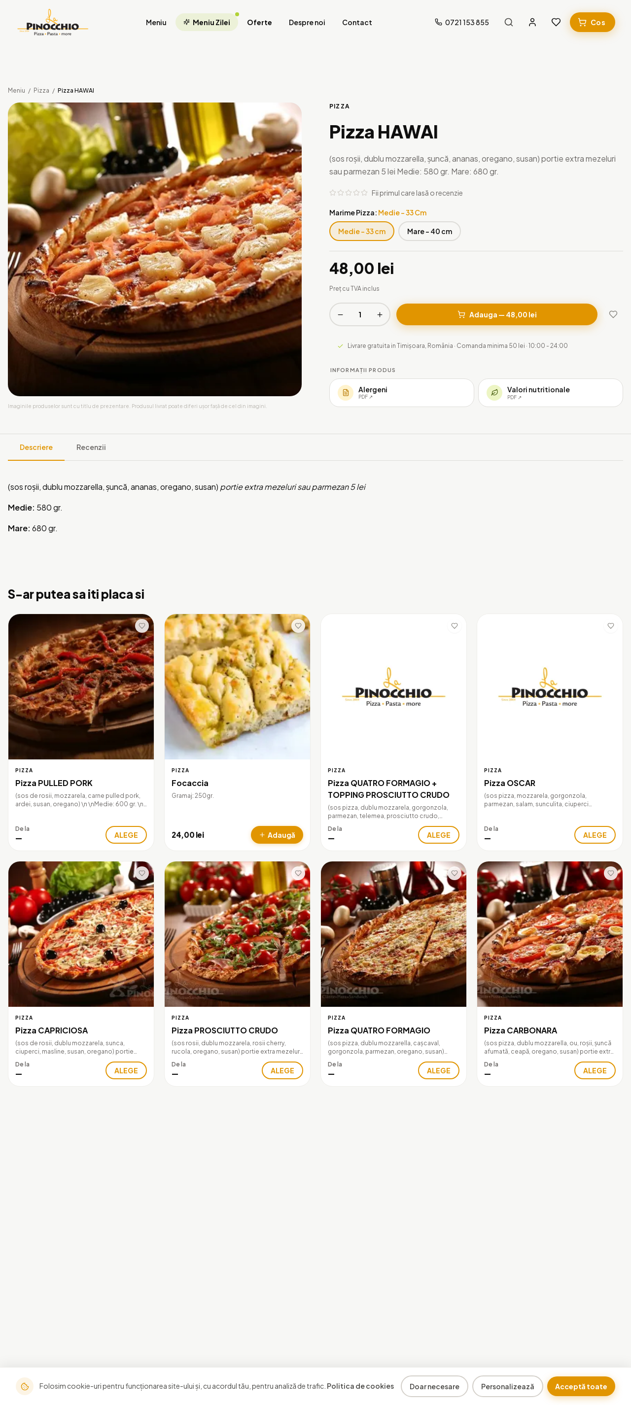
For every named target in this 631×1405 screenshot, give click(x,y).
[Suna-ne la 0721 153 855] (462, 22)
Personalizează (507, 1386)
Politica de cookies (360, 1385)
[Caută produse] (509, 22)
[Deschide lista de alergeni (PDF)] (401, 392)
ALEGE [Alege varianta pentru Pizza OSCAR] (595, 834)
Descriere (36, 447)
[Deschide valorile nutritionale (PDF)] (550, 392)
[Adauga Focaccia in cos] (277, 835)
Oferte (259, 22)
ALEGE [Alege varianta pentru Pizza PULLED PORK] (126, 834)
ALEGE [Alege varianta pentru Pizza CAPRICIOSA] (126, 1070)
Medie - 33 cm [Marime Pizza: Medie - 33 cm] (362, 231)
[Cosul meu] (592, 22)
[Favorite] (556, 22)
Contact (357, 22)
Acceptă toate (581, 1386)
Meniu (156, 22)
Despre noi (307, 22)
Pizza (41, 90)
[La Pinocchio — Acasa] (53, 22)
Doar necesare (434, 1386)
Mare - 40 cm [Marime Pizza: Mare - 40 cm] (429, 231)
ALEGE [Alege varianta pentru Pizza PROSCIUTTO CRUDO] (282, 1070)
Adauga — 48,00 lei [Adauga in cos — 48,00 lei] (497, 314)
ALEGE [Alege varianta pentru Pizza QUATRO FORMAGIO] (439, 1070)
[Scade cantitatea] (340, 314)
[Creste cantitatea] (379, 314)
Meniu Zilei (210, 20)
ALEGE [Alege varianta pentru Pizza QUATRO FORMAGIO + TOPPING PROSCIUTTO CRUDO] (439, 834)
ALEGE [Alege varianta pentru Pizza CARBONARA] (595, 1070)
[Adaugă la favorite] (613, 314)
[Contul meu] (532, 22)
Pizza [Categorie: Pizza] (24, 770)
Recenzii (91, 447)
